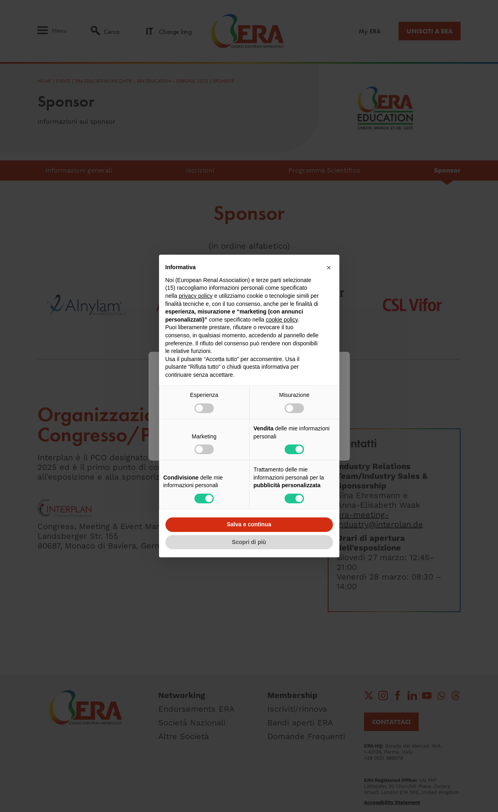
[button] (328, 267)
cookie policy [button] (282, 319)
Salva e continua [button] (249, 524)
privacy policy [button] (196, 296)
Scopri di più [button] (249, 542)
